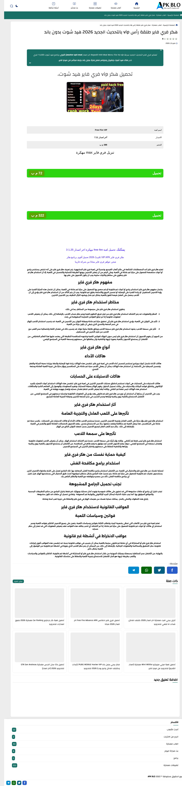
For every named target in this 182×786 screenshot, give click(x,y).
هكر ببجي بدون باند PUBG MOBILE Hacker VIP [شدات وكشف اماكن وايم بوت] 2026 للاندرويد (92, 666)
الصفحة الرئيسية (169, 15)
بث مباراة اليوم (91, 751)
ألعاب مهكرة (111, 6)
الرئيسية (132, 6)
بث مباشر (70, 6)
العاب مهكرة (157, 15)
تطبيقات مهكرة (91, 6)
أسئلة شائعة (49, 6)
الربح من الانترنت (91, 737)
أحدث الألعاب (91, 730)
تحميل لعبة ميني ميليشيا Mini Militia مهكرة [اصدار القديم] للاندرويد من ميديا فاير (148, 666)
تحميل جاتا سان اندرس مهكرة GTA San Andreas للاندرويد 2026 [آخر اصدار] (38, 666)
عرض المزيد (14, 581)
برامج (91, 758)
